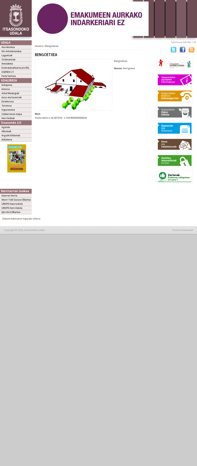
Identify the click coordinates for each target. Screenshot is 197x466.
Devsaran (188, 230)
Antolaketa (7, 63)
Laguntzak (7, 55)
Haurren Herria (9, 195)
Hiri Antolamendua (11, 51)
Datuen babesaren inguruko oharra (21, 218)
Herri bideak (8, 118)
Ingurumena (8, 109)
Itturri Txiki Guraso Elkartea (16, 199)
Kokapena (7, 85)
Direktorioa (8, 101)
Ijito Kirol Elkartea (11, 212)
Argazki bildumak (11, 135)
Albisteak (6, 131)
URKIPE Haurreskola (12, 203)
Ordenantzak (8, 59)
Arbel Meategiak (10, 93)
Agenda (6, 127)
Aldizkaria (7, 139)
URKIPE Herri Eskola (12, 208)
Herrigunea (129, 68)
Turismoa (7, 105)
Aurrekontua (8, 47)
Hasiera (39, 46)
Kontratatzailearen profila (15, 67)
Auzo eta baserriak (12, 97)
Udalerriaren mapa (12, 114)
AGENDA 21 (8, 71)
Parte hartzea (9, 76)
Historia (6, 89)
